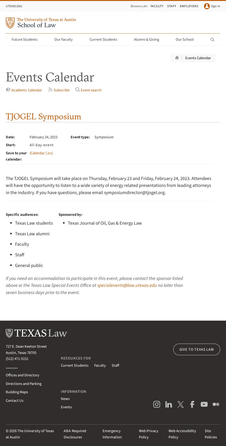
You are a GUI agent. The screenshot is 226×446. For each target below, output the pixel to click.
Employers (189, 6)
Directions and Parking (23, 384)
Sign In (212, 6)
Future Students (27, 39)
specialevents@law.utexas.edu (127, 285)
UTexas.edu (14, 6)
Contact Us (14, 400)
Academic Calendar (24, 90)
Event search (88, 90)
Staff (171, 6)
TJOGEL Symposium (43, 116)
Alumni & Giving (149, 39)
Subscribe (58, 90)
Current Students (106, 39)
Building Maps (17, 392)
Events (66, 407)
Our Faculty (66, 39)
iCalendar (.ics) (41, 153)
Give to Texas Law (196, 349)
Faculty (157, 6)
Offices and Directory (22, 375)
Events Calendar (198, 58)
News (65, 399)
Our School (187, 39)
